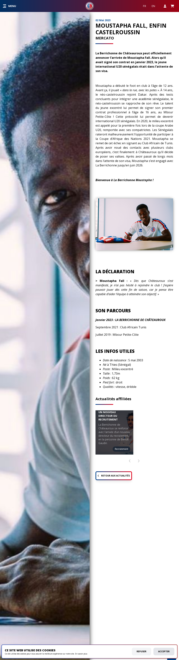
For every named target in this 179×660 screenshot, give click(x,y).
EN (153, 6)
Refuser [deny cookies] (141, 651)
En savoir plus (81, 653)
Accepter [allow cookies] (164, 651)
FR (144, 6)
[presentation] (129, 459)
